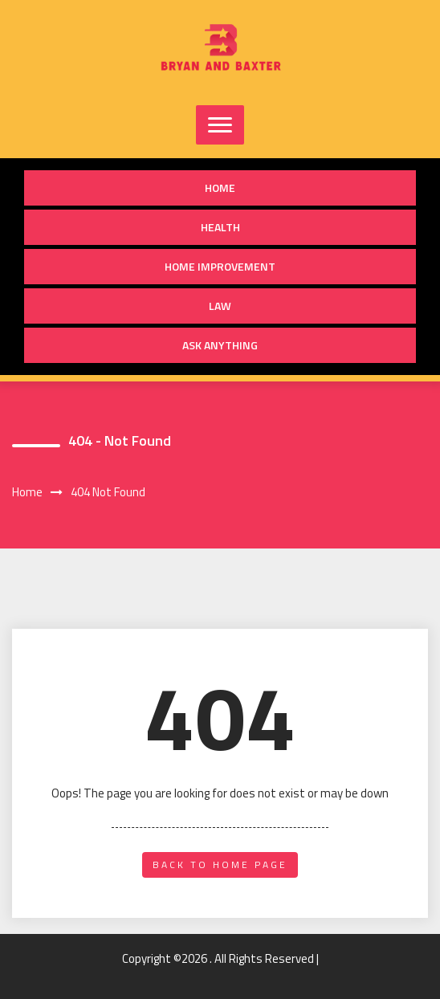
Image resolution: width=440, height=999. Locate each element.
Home (220, 187)
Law (220, 305)
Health (220, 226)
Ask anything (220, 344)
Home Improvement (220, 266)
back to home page (220, 864)
